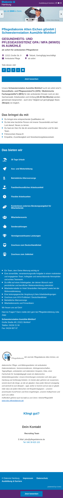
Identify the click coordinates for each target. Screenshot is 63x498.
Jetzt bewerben (31, 79)
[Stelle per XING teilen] (13, 70)
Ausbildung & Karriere (46, 3)
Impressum (28, 478)
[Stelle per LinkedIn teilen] (9, 70)
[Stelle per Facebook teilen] (4, 70)
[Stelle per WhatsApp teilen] (18, 70)
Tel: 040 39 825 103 (31, 442)
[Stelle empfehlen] (23, 70)
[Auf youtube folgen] (58, 3)
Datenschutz (42, 478)
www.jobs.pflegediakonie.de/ (13, 401)
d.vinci (59, 487)
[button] (2, 14)
